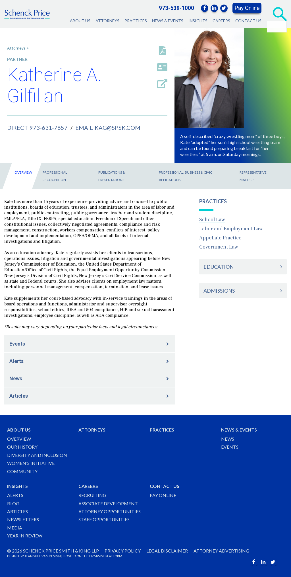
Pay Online (246, 8)
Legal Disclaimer (167, 550)
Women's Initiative (31, 463)
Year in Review (24, 535)
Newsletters (23, 519)
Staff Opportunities (104, 519)
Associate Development (108, 503)
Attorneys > (18, 48)
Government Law (218, 247)
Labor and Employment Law (231, 228)
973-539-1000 (176, 8)
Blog (13, 503)
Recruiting (92, 495)
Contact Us (248, 20)
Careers (221, 20)
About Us (80, 20)
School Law (212, 219)
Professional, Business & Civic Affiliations (185, 176)
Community (22, 471)
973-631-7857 (49, 127)
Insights (197, 20)
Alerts (16, 361)
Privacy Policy (123, 550)
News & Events (167, 20)
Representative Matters (253, 176)
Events (17, 344)
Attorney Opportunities (109, 511)
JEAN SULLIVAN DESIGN (42, 556)
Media (14, 527)
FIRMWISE (97, 556)
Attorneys (107, 20)
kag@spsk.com (117, 127)
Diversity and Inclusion (37, 455)
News (15, 378)
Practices (135, 20)
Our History (22, 446)
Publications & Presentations (111, 176)
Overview (23, 172)
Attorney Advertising (221, 550)
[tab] (243, 266)
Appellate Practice (220, 238)
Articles (18, 396)
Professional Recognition (55, 176)
